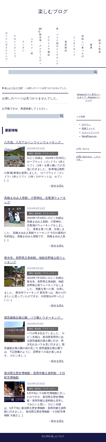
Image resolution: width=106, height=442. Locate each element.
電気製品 (66, 46)
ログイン (86, 125)
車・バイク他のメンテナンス (57, 46)
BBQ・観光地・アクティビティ (40, 46)
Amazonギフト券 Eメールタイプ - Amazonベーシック (88, 98)
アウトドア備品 (49, 46)
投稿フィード (88, 129)
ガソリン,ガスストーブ (6, 46)
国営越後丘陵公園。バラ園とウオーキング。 (33, 317)
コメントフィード (90, 133)
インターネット (74, 46)
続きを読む (57, 186)
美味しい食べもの (83, 46)
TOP (13, 88)
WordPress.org (89, 136)
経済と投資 (100, 46)
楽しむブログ (53, 11)
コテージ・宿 (32, 46)
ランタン (23, 46)
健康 (91, 46)
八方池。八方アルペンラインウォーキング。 (34, 142)
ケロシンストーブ (15, 46)
